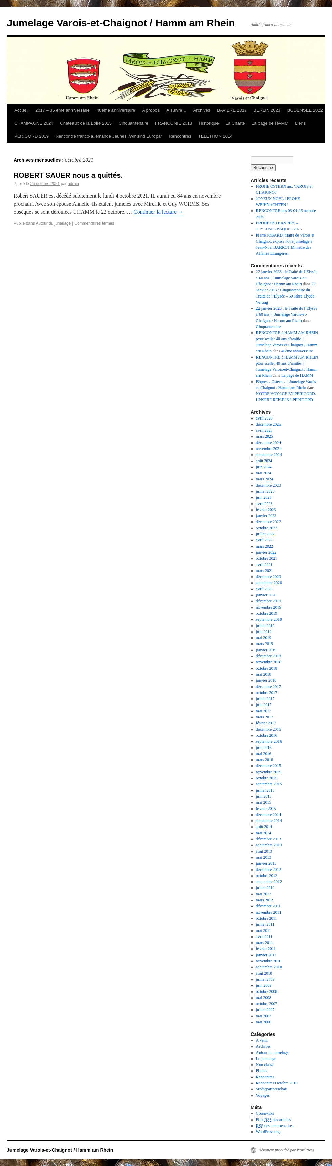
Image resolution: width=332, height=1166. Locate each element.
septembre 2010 (269, 967)
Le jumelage (266, 1058)
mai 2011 (263, 930)
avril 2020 (264, 589)
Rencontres (180, 136)
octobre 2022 (266, 528)
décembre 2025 (268, 424)
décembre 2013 (268, 839)
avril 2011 (264, 936)
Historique (209, 123)
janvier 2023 (266, 515)
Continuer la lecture (158, 212)
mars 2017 (264, 717)
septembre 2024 (269, 454)
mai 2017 (263, 711)
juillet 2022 (265, 534)
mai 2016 (263, 753)
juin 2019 (264, 631)
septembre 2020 (269, 582)
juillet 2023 (265, 491)
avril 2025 (264, 430)
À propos (151, 110)
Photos (261, 1070)
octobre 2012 (266, 875)
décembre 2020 (268, 576)
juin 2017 (264, 704)
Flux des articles (273, 1119)
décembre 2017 (268, 686)
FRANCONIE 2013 (173, 123)
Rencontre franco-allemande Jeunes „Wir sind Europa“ (109, 136)
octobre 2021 (266, 558)
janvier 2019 (266, 650)
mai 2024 (263, 473)
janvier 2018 (266, 680)
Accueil (21, 110)
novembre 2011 (269, 912)
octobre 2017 (266, 692)
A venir (262, 1040)
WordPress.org (268, 1131)
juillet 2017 (265, 698)
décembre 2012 (268, 869)
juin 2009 (264, 985)
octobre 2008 (266, 991)
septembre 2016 (269, 741)
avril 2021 (264, 564)
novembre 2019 (269, 607)
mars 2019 (264, 643)
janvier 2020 (266, 595)
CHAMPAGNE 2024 (33, 123)
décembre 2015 (268, 765)
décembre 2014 (268, 814)
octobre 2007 (266, 1003)
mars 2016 (264, 759)
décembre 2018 (268, 656)
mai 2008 (263, 997)
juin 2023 (264, 497)
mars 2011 (264, 942)
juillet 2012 (265, 887)
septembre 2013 (269, 845)
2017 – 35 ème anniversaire (62, 110)
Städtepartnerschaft (272, 1089)
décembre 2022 (268, 521)
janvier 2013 (266, 863)
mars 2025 (264, 436)
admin (73, 183)
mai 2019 (263, 637)
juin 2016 (264, 747)
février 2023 (266, 509)
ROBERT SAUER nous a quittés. (68, 175)
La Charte (235, 123)
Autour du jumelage (53, 223)
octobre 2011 (266, 918)
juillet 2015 (265, 790)
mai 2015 (263, 802)
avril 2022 (264, 540)
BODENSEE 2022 (305, 110)
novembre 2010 (269, 961)
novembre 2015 (269, 772)
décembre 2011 (268, 906)
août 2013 (264, 851)
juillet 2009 (265, 979)
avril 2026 (264, 418)
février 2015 (266, 808)
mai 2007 (263, 1016)
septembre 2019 (269, 619)
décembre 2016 (268, 729)
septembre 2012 (269, 881)
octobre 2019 (266, 613)
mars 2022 (264, 546)
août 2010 (264, 973)
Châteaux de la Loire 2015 (86, 123)
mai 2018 (263, 674)
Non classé (265, 1064)
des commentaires (275, 1125)
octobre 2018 (266, 668)
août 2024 (264, 460)
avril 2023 (264, 503)
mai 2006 (263, 1022)
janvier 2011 (266, 955)
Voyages (263, 1095)
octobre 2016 (266, 735)
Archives (201, 110)
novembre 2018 (269, 662)
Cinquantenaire (133, 123)
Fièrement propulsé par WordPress (285, 1150)
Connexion (265, 1113)
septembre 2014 (269, 820)
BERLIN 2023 (267, 110)
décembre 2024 (268, 442)
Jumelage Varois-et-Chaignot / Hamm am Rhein (121, 22)
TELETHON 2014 (215, 136)
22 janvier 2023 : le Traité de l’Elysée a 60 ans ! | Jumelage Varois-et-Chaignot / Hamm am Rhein (286, 277)
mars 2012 (264, 900)
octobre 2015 (266, 778)
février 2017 (266, 723)
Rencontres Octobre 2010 (277, 1083)
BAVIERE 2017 (232, 110)
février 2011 (266, 948)
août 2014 (264, 826)
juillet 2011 (265, 924)
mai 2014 (263, 833)
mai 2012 (263, 894)
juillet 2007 (265, 1009)
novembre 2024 (269, 448)
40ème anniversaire (116, 110)
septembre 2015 (269, 784)
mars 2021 (264, 570)
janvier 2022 (266, 552)
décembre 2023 (268, 485)
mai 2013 (263, 857)
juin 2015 (264, 796)
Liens (300, 123)
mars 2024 (264, 479)
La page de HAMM (270, 123)
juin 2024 (264, 467)
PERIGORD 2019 (31, 136)
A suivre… (176, 110)
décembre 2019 (268, 601)
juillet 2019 (265, 625)
